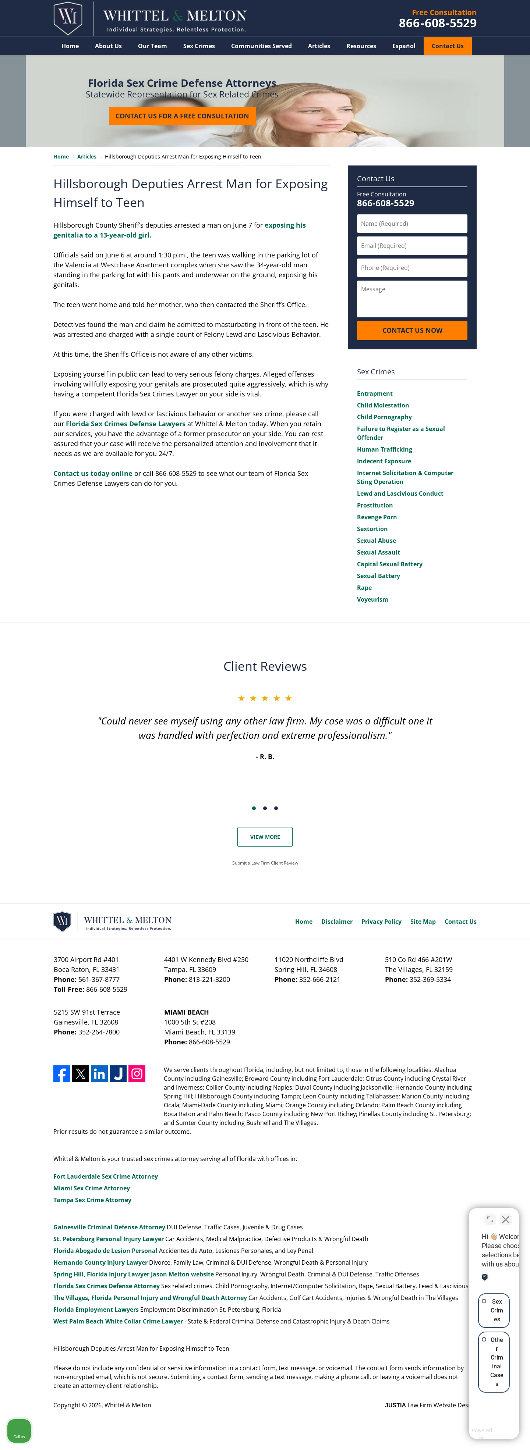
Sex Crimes (199, 46)
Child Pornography (384, 417)
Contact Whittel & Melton (438, 19)
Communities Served (261, 46)
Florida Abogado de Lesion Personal (106, 1251)
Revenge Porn (377, 517)
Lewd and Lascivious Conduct (400, 493)
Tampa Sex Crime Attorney (92, 1200)
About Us (108, 46)
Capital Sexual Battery (390, 564)
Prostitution (375, 505)
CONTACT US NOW (412, 330)
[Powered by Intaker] (467, 1434)
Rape (364, 588)
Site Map (423, 922)
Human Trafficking (384, 449)
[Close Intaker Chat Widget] (506, 1215)
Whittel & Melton (128, 1405)
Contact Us (448, 46)
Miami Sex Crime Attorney (91, 1188)
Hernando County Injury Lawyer (100, 1262)
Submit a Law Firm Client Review (265, 863)
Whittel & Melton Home (150, 18)
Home (70, 46)
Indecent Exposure (384, 461)
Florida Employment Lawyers (96, 1309)
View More (265, 836)
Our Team (152, 46)
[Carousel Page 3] (276, 808)
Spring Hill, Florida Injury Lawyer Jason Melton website (133, 1274)
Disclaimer (337, 922)
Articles (319, 46)
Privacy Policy (381, 922)
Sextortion (372, 529)
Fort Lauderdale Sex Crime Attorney (105, 1176)
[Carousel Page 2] (265, 808)
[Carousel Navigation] (265, 807)
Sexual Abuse (376, 541)
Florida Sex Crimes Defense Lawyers (126, 423)
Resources (361, 46)
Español (404, 46)
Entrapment (375, 393)
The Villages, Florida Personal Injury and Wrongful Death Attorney (150, 1298)
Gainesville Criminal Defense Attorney (109, 1227)
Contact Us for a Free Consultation (182, 116)
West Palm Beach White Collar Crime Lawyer (118, 1321)
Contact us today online (92, 473)
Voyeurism (372, 599)
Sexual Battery (378, 576)
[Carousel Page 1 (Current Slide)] (253, 808)
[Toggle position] (490, 1215)
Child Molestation (383, 405)
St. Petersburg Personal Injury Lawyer (108, 1239)
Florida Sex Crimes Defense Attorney (106, 1286)
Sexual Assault (378, 552)
